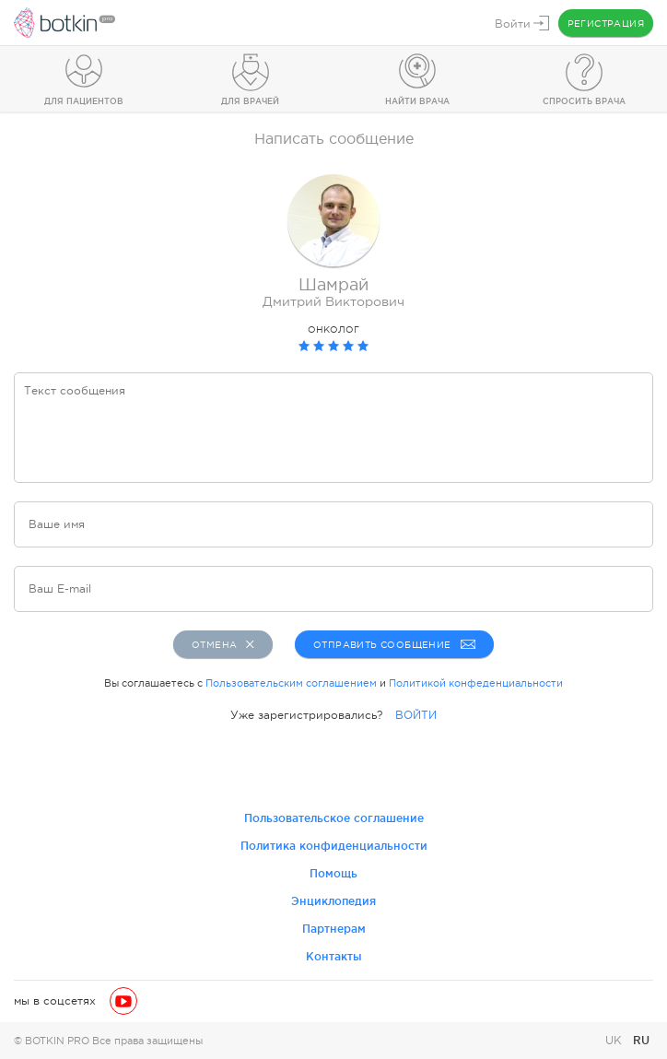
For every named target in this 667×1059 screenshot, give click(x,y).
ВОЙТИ (416, 715)
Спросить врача (584, 101)
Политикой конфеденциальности (476, 682)
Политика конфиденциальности (333, 846)
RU (641, 1040)
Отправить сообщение (392, 644)
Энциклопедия (333, 901)
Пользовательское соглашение (334, 818)
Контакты (334, 956)
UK (615, 1040)
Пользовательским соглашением (291, 682)
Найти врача (417, 101)
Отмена (223, 644)
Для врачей (250, 101)
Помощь (333, 873)
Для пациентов (83, 101)
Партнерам (334, 929)
